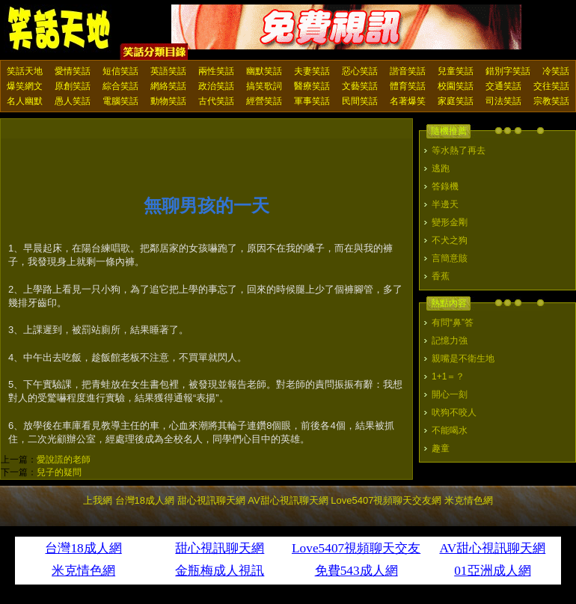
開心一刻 (450, 394)
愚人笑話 (73, 101)
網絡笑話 (168, 86)
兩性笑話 (216, 71)
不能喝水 (450, 430)
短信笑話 (120, 71)
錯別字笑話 (507, 71)
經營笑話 (264, 101)
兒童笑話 (456, 71)
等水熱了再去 (458, 150)
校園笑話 (456, 86)
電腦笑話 (120, 101)
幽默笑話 (264, 71)
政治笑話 (216, 86)
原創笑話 (73, 86)
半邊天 (445, 204)
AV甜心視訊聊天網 (288, 500)
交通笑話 (503, 86)
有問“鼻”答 (453, 322)
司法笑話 (503, 101)
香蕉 (441, 276)
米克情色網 (468, 500)
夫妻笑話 (312, 71)
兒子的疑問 (59, 472)
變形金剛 (450, 222)
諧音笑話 (408, 71)
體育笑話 (408, 86)
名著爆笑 (408, 101)
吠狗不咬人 (454, 412)
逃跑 (441, 168)
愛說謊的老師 (64, 459)
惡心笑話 (360, 71)
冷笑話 (555, 71)
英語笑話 (168, 71)
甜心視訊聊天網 (211, 500)
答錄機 (445, 186)
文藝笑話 (360, 86)
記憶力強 (450, 340)
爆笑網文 (25, 86)
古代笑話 (216, 101)
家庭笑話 (456, 101)
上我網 (97, 500)
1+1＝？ (448, 376)
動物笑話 (168, 101)
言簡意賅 (450, 258)
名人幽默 (25, 101)
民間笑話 (360, 101)
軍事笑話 (312, 101)
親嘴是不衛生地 (463, 358)
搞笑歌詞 (264, 86)
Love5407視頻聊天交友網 (386, 500)
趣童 (441, 448)
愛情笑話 (73, 71)
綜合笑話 (120, 86)
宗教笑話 (551, 101)
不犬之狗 (450, 240)
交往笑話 (551, 86)
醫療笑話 (312, 86)
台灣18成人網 (144, 500)
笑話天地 (25, 71)
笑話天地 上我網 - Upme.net (60, 29)
